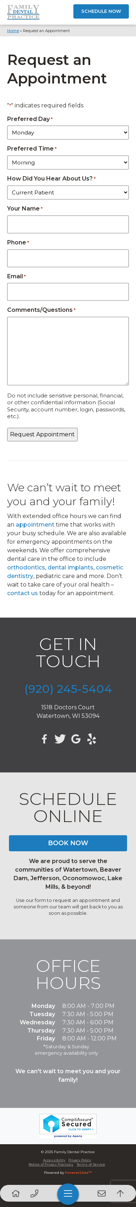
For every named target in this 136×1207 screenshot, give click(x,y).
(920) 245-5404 (68, 689)
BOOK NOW (68, 843)
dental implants (70, 567)
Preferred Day (30, 119)
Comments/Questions (41, 309)
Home (13, 31)
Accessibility (54, 1160)
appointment (35, 524)
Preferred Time (32, 148)
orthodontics (26, 567)
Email (16, 276)
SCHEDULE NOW (101, 11)
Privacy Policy (79, 1160)
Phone (18, 242)
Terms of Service (91, 1164)
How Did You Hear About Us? (51, 178)
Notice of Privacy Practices (51, 1164)
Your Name (25, 208)
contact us (22, 593)
